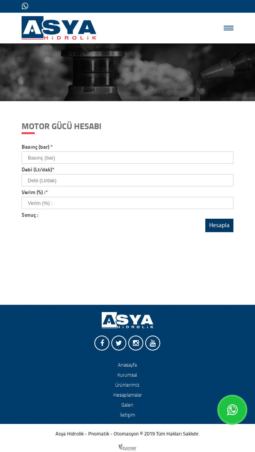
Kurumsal (127, 375)
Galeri (127, 405)
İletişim (127, 415)
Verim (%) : (35, 192)
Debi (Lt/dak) (38, 170)
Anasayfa (127, 365)
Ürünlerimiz (127, 385)
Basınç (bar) (37, 147)
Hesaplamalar (127, 395)
